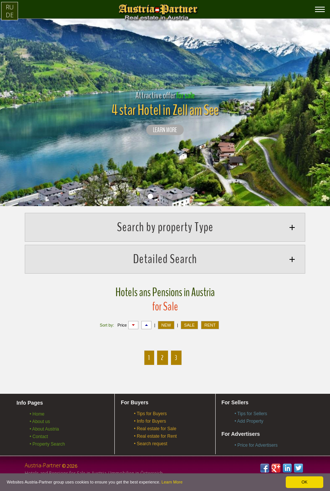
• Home (37, 414)
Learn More (172, 482)
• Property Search (47, 444)
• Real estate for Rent (155, 436)
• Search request (150, 443)
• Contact (39, 436)
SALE (189, 325)
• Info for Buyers (150, 421)
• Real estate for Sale (155, 428)
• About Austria (44, 429)
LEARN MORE (165, 130)
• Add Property (248, 421)
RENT (210, 325)
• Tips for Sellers (250, 413)
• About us (40, 421)
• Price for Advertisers (256, 445)
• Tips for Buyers (150, 413)
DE (10, 15)
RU (10, 7)
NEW (166, 325)
